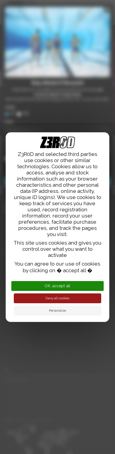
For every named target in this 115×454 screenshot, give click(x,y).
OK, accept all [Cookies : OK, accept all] (57, 286)
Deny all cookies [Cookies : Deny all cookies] (57, 298)
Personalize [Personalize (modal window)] (57, 310)
